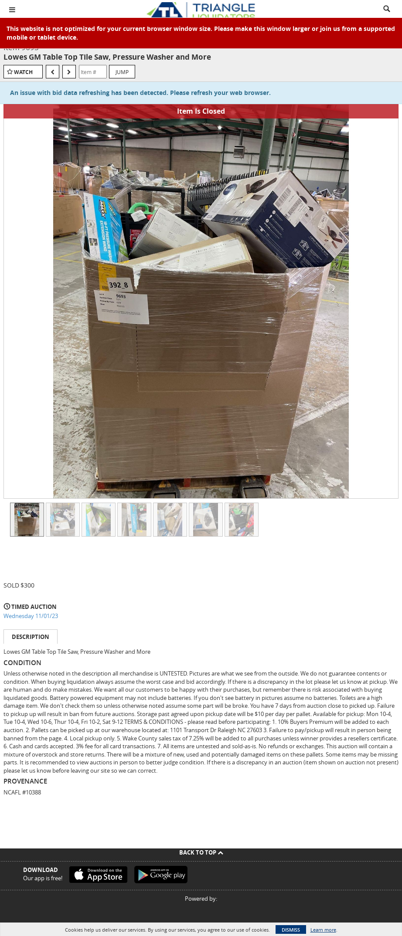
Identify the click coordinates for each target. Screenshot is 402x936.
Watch (23, 72)
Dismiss (291, 929)
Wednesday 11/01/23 (30, 616)
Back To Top (201, 852)
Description (30, 637)
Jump (122, 71)
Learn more (323, 929)
